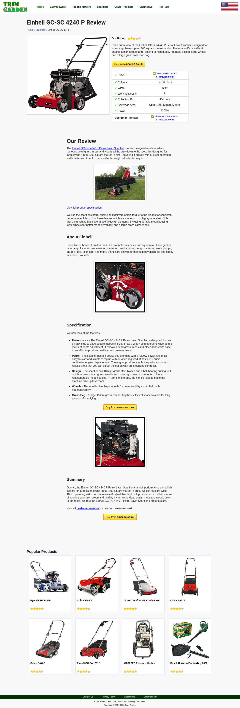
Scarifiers (102, 6)
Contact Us (88, 696)
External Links (151, 696)
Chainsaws (146, 6)
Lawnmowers (58, 6)
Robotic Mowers (81, 6)
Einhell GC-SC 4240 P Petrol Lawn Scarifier (98, 148)
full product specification (87, 207)
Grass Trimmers (123, 6)
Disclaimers (129, 696)
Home (40, 6)
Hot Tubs (163, 6)
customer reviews (87, 508)
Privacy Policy (108, 696)
